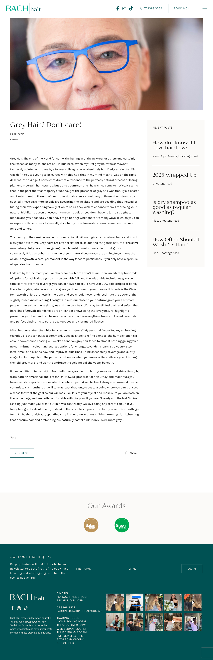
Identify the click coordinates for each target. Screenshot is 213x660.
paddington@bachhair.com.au (79, 611)
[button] (130, 453)
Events (14, 139)
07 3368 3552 (66, 607)
